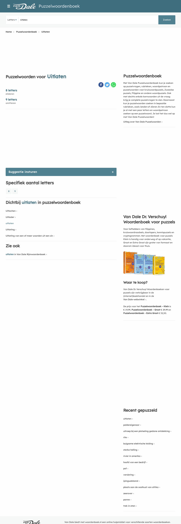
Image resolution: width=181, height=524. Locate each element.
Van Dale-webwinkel (134, 299)
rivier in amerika (131, 456)
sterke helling (130, 449)
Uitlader (10, 217)
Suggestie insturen (22, 172)
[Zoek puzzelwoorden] (54, 19)
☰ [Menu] (8, 6)
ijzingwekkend (130, 481)
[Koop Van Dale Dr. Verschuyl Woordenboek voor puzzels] (144, 274)
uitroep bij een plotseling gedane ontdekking (146, 431)
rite (125, 437)
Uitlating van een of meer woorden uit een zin (29, 235)
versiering (128, 474)
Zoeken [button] (167, 19)
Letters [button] (11, 19)
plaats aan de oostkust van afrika (141, 487)
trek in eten (129, 505)
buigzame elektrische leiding (138, 443)
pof (125, 468)
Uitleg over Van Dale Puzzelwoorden (142, 121)
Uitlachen (11, 211)
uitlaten (127, 418)
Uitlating (10, 229)
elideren (10, 94)
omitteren (11, 103)
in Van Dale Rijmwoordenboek (25, 254)
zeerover (127, 493)
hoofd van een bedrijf (134, 462)
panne (126, 499)
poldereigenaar (131, 425)
